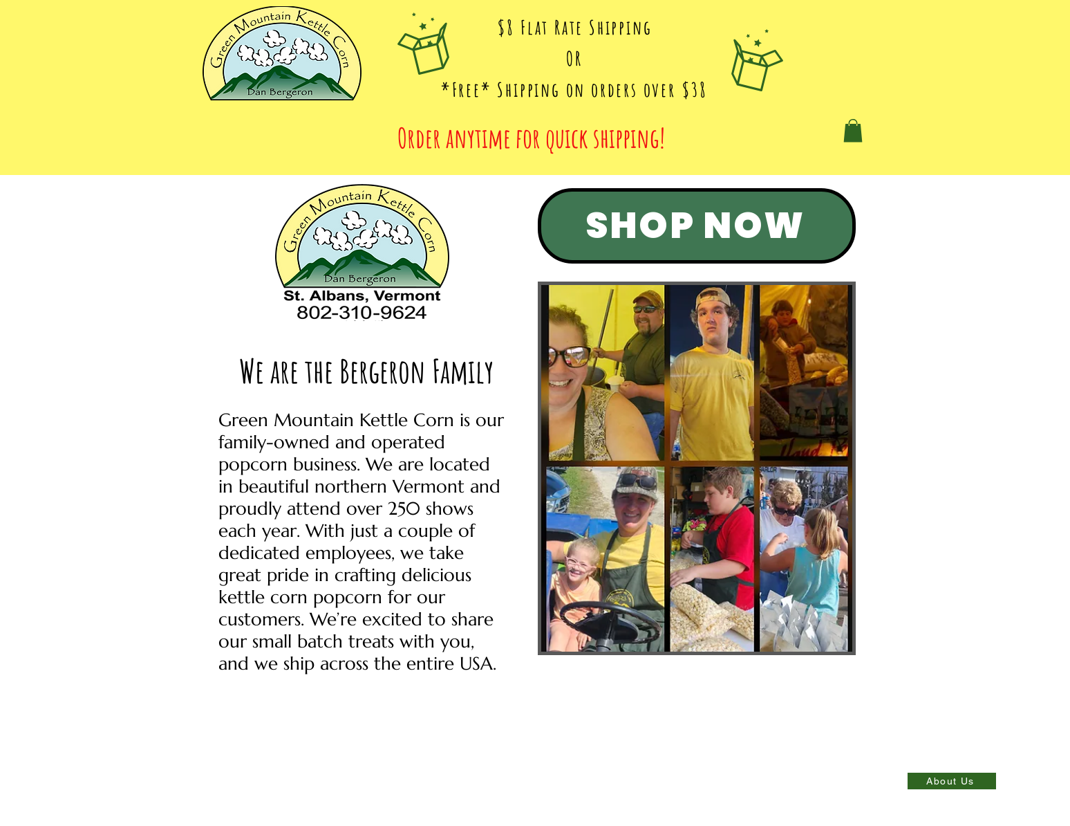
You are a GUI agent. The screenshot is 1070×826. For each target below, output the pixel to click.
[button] (853, 130)
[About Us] (952, 781)
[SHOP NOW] (697, 226)
